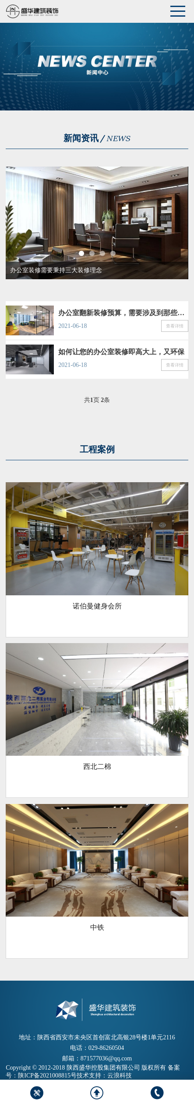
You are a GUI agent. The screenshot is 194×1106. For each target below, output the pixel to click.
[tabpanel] (97, 223)
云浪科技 (119, 1075)
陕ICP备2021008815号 (47, 1075)
